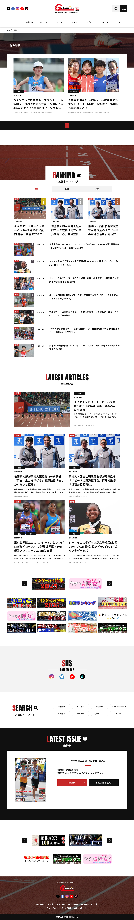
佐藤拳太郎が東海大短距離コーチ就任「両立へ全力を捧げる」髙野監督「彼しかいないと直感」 (39, 480)
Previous (24, 583)
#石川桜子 (34, 113)
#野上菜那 (41, 113)
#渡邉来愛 (48, 113)
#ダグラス (72, 562)
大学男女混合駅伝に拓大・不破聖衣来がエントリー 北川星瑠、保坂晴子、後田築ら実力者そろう (93, 104)
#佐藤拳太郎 (18, 496)
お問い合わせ (79, 908)
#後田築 (79, 113)
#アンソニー (38, 562)
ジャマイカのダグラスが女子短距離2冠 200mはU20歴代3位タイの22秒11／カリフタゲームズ (93, 546)
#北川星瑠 (98, 113)
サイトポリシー (53, 908)
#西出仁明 (84, 496)
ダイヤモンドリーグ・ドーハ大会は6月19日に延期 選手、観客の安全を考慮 (95, 406)
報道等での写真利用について (84, 905)
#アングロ (46, 562)
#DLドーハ (91, 426)
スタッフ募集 (66, 908)
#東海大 (71, 496)
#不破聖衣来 (72, 113)
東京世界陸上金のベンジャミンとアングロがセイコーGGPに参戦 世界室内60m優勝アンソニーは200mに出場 (39, 546)
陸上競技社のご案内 (43, 905)
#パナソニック (17, 113)
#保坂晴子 (26, 113)
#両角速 (77, 496)
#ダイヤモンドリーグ (80, 426)
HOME (8, 30)
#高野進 (25, 496)
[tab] (37, 189)
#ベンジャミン (29, 562)
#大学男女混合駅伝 (88, 113)
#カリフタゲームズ (82, 562)
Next (109, 583)
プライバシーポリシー (62, 905)
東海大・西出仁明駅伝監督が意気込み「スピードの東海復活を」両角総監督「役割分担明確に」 (92, 480)
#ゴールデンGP (19, 562)
